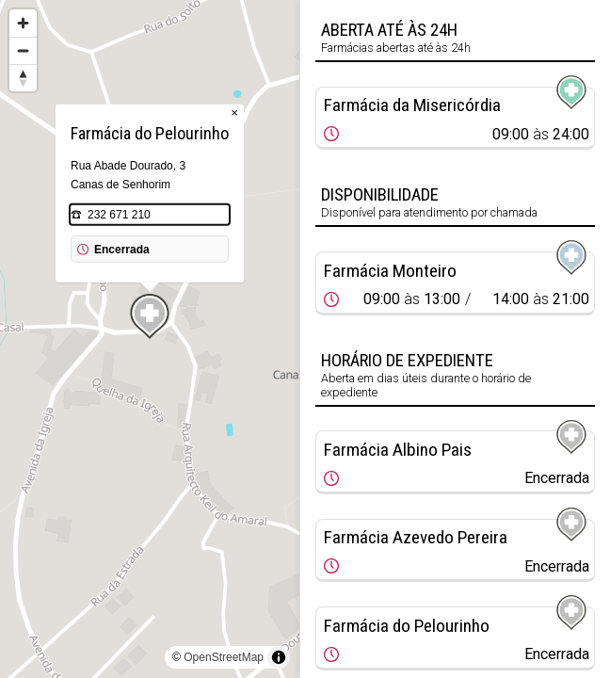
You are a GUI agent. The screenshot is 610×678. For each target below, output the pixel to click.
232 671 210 (119, 214)
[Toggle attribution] (278, 657)
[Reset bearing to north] (23, 77)
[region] (149, 339)
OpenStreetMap (224, 657)
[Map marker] (149, 316)
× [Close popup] (234, 112)
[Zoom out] (23, 50)
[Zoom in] (23, 23)
